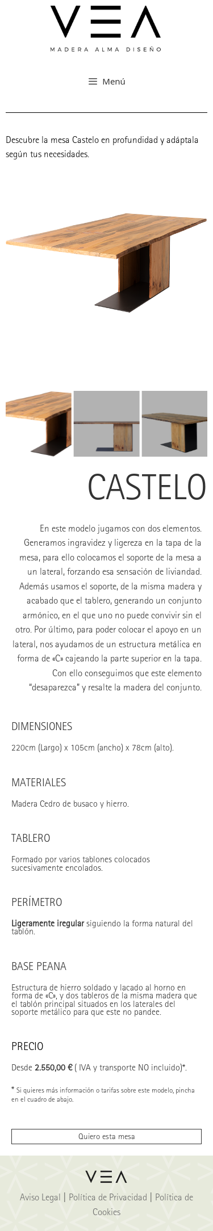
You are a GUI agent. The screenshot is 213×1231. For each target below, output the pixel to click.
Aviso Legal (40, 1197)
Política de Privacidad (108, 1197)
